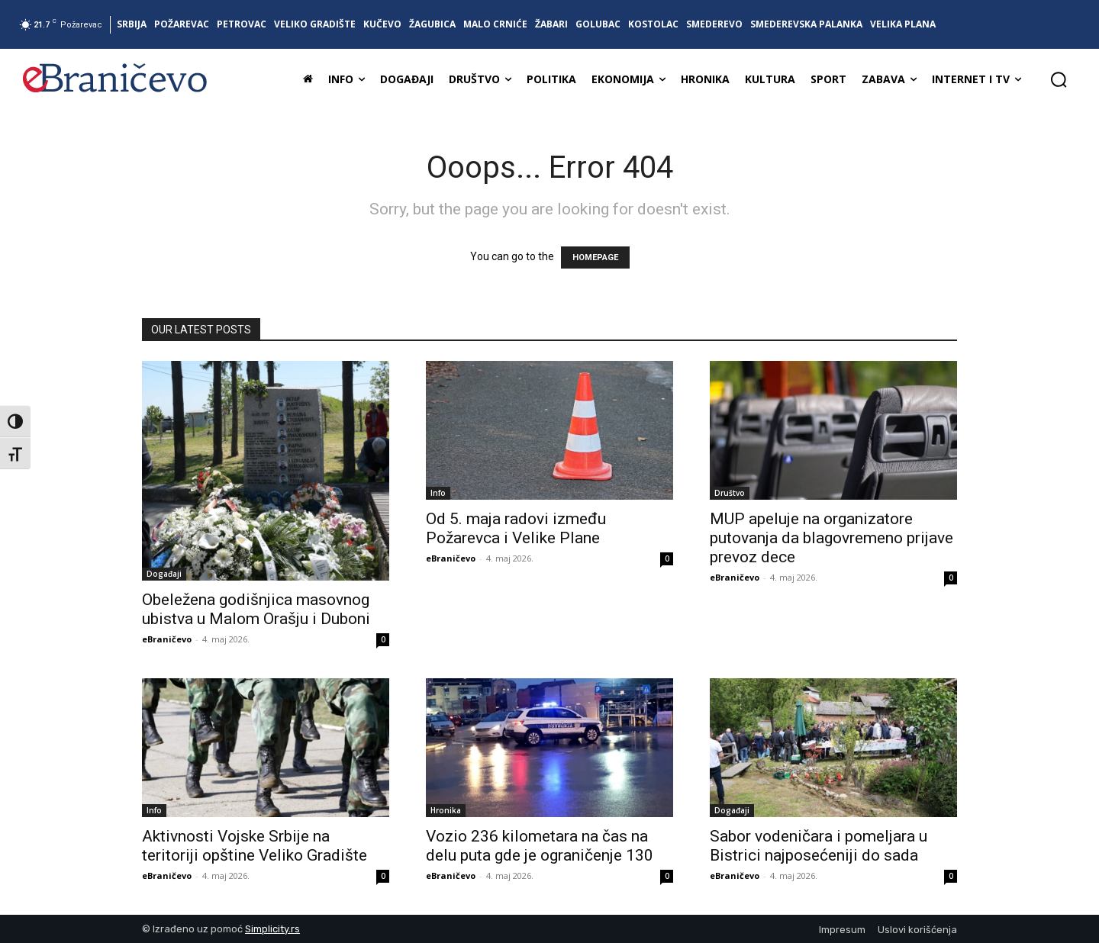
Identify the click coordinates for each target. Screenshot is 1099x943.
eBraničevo (167, 639)
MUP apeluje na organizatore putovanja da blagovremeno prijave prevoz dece (831, 538)
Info (438, 493)
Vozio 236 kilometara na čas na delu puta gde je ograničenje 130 (539, 845)
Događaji (164, 573)
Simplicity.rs (272, 929)
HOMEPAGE (595, 257)
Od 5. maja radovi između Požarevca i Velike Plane (516, 528)
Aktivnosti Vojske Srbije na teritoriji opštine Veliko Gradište (254, 845)
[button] (1058, 79)
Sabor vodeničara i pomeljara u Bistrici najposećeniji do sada (818, 845)
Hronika (445, 810)
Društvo (729, 493)
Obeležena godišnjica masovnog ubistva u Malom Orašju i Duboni (256, 609)
